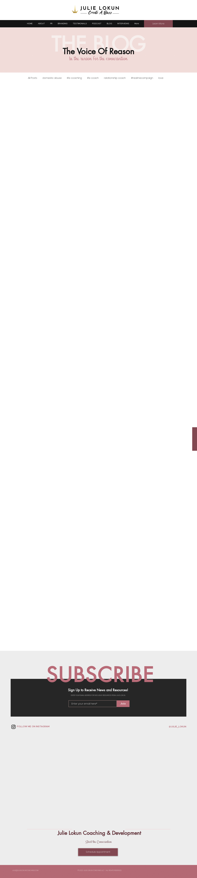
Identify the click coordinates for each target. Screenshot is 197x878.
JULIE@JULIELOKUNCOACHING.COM (25, 870)
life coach (93, 78)
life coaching (74, 78)
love (160, 78)
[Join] (123, 703)
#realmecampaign (142, 78)
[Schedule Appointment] (98, 852)
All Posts (32, 78)
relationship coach (115, 78)
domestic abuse (52, 78)
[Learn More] (158, 23)
